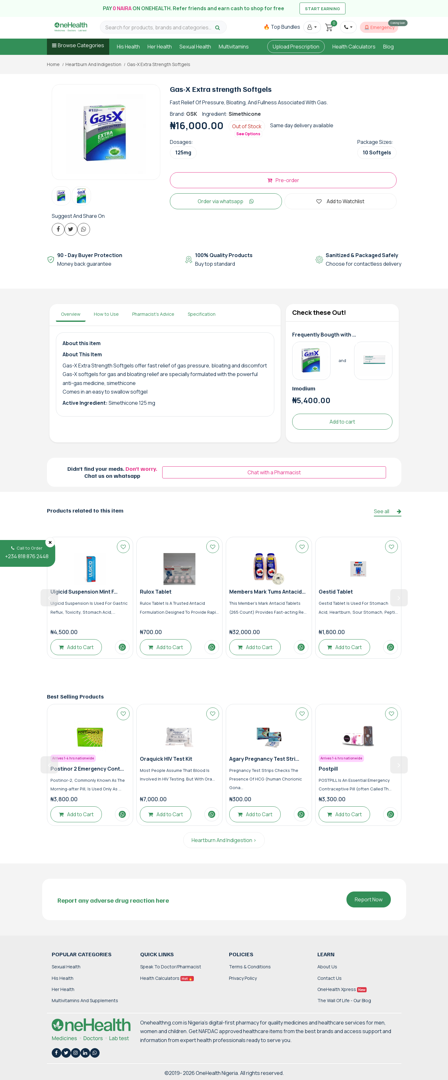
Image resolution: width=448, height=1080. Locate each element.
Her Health (160, 46)
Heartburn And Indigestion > (224, 840)
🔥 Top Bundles (281, 26)
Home (53, 64)
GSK (191, 113)
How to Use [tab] (106, 314)
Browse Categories (81, 45)
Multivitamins (234, 46)
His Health (128, 46)
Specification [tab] (202, 314)
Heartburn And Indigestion (93, 64)
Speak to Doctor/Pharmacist (170, 967)
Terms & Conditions (250, 967)
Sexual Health (195, 46)
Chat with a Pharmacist (274, 472)
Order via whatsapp (226, 201)
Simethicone (245, 113)
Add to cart (342, 421)
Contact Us (329, 978)
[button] (312, 27)
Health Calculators (354, 46)
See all (387, 511)
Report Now (369, 899)
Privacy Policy (243, 978)
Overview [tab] (70, 314)
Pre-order (283, 180)
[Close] (50, 542)
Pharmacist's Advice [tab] (153, 314)
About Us (327, 967)
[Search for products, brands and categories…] (159, 27)
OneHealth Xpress (342, 989)
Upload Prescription (296, 46)
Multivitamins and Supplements (85, 1000)
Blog (388, 46)
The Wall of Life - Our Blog (344, 1000)
